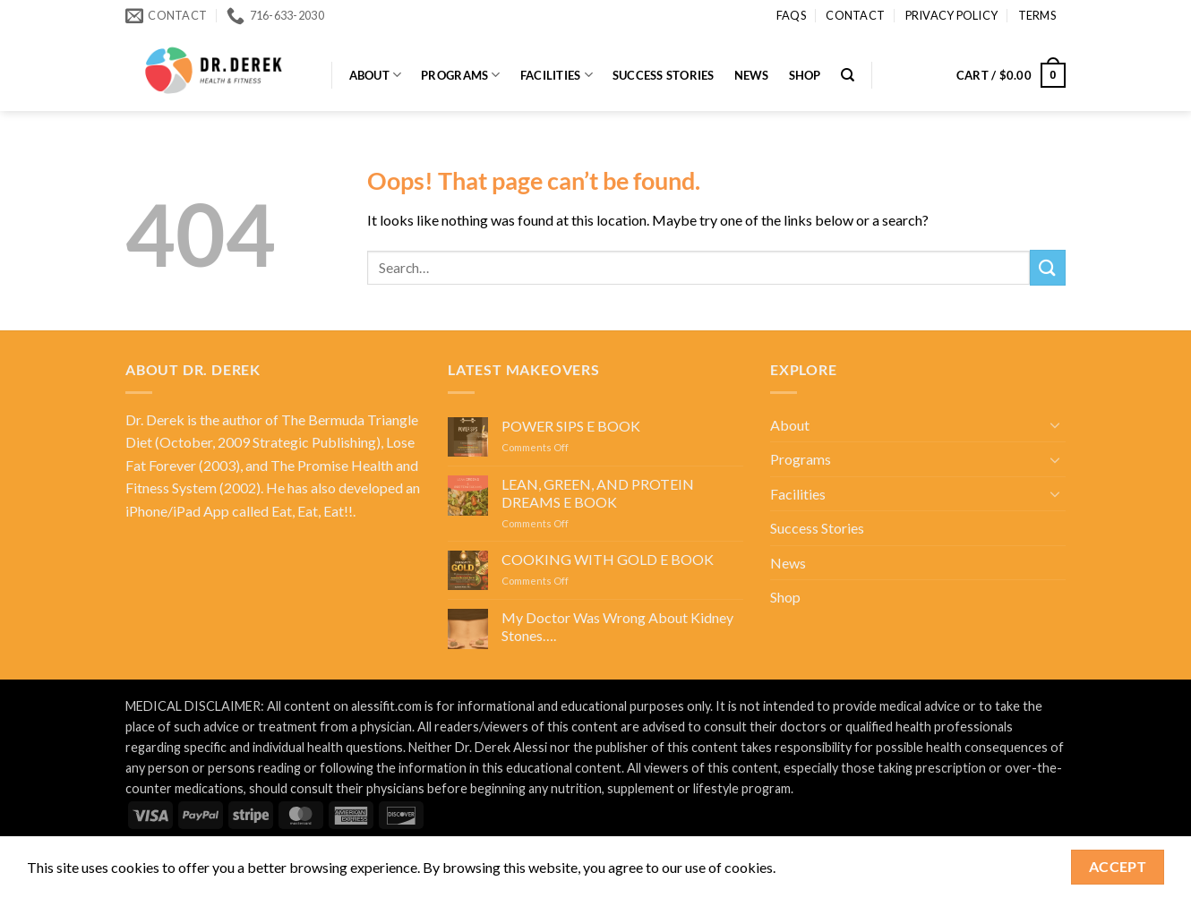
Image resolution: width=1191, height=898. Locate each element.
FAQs (791, 15)
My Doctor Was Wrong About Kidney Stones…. (617, 626)
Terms (1037, 15)
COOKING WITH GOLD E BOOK (607, 559)
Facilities (556, 74)
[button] (1011, 75)
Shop (805, 75)
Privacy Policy (951, 15)
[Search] (847, 75)
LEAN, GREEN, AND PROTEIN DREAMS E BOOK (597, 492)
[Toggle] (1055, 424)
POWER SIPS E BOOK (570, 425)
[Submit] (1048, 267)
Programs (461, 74)
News (751, 75)
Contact (855, 15)
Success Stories (664, 75)
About (375, 74)
